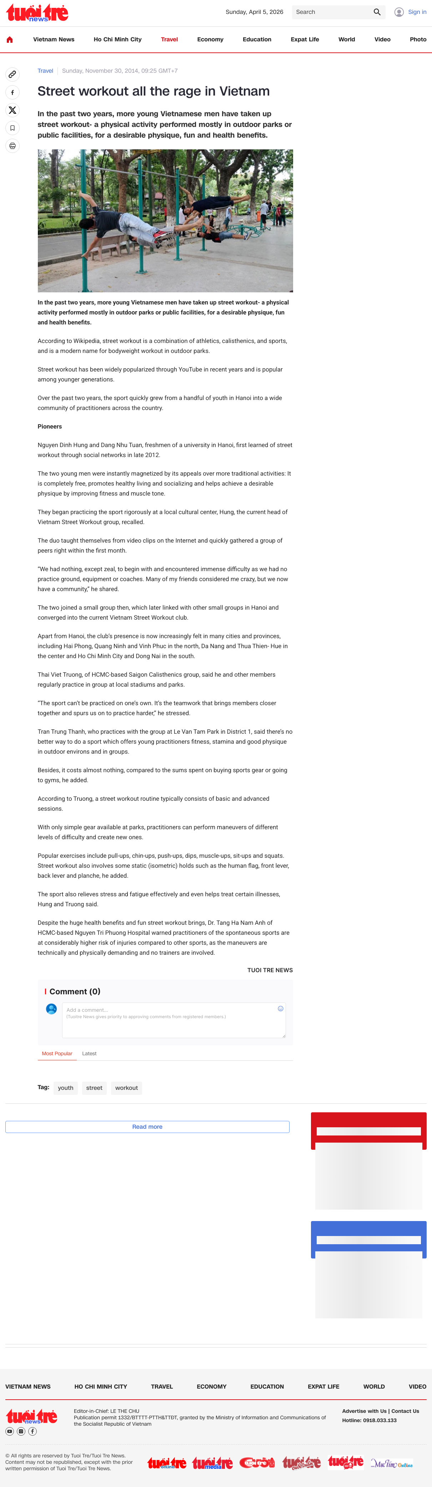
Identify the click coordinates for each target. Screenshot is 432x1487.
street (94, 1088)
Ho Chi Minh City (118, 39)
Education (257, 39)
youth (65, 1088)
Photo (418, 39)
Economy (210, 39)
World (346, 39)
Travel (169, 39)
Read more (147, 1127)
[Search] (339, 12)
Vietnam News (53, 39)
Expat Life (305, 39)
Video (383, 39)
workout (126, 1088)
